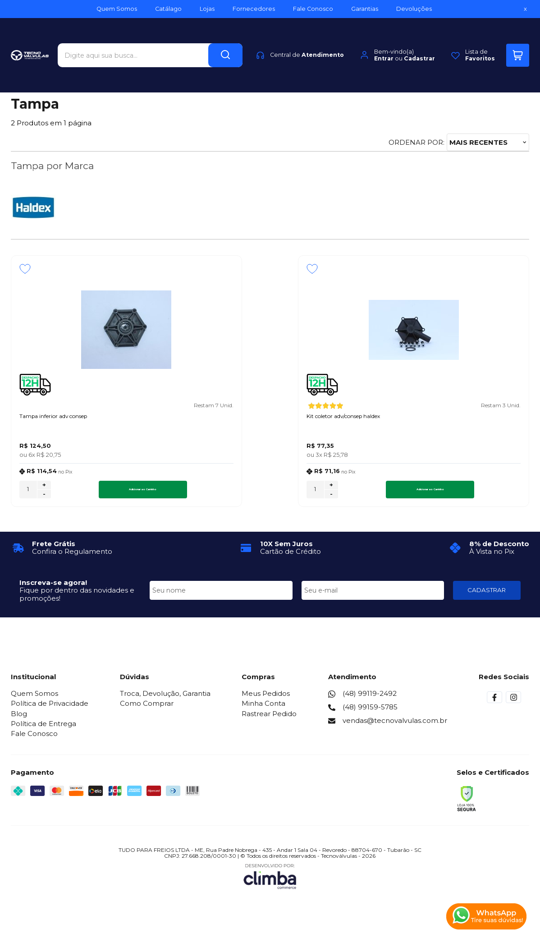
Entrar (384, 42)
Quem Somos (34, 698)
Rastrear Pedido (269, 717)
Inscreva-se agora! (53, 587)
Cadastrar (419, 42)
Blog (19, 717)
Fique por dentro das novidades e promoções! (76, 598)
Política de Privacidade (49, 708)
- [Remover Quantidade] (44, 498)
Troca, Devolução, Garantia (165, 698)
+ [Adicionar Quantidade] (44, 489)
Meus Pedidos (266, 698)
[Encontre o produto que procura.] (225, 39)
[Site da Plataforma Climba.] (270, 880)
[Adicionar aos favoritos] (25, 269)
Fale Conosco (34, 738)
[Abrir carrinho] (517, 39)
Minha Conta (263, 708)
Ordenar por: (416, 142)
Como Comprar (147, 708)
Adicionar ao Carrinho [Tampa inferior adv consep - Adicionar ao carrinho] (110, 493)
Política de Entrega (43, 728)
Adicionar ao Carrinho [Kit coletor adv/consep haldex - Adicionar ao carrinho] (286, 493)
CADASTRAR (486, 594)
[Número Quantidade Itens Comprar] (28, 493)
